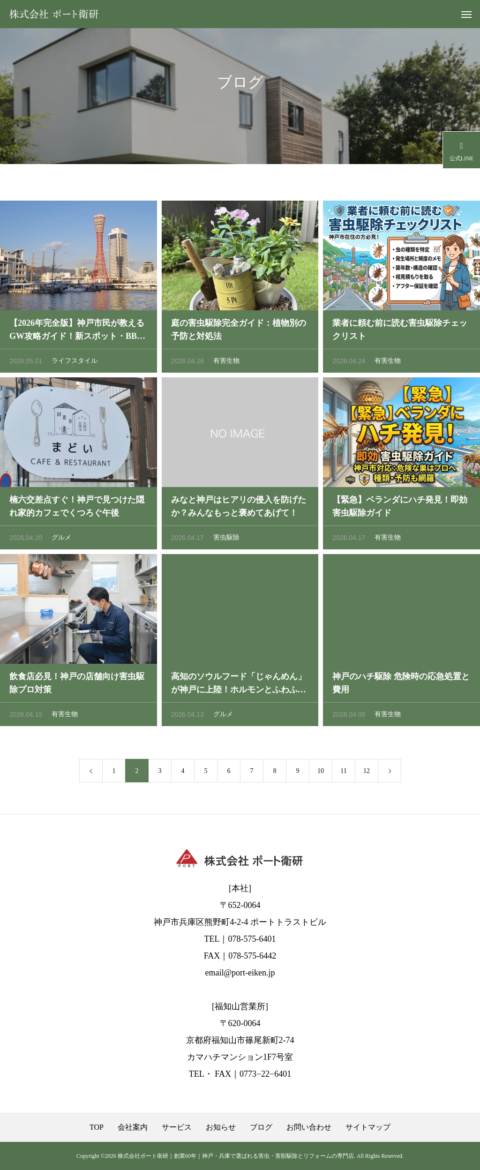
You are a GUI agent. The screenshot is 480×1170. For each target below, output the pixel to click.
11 (343, 772)
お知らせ (221, 1127)
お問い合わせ (308, 1127)
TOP (97, 1127)
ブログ (261, 1127)
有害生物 (226, 362)
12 (366, 772)
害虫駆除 (226, 539)
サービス (177, 1127)
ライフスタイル (75, 362)
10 (320, 772)
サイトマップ (367, 1127)
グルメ (61, 539)
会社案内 (133, 1127)
